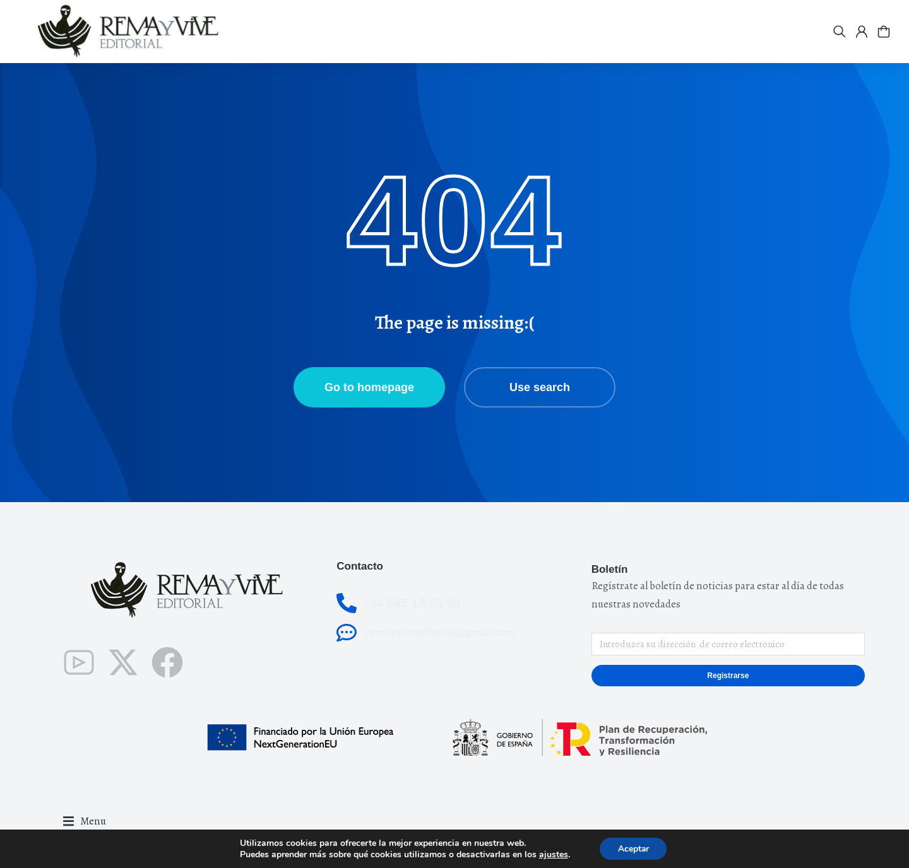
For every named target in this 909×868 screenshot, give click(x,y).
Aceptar (633, 848)
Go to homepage (369, 387)
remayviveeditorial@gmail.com (440, 632)
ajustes (552, 854)
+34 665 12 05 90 (411, 603)
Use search (539, 387)
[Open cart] (883, 31)
